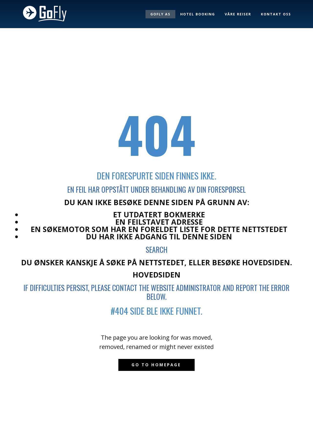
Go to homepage (156, 364)
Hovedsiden (156, 275)
